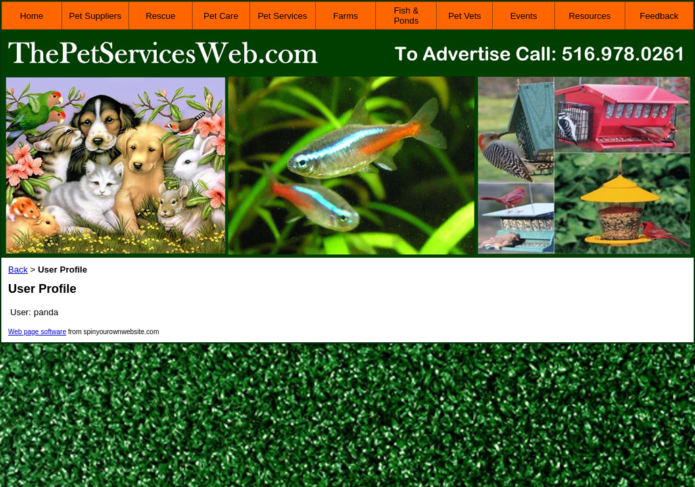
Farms (345, 16)
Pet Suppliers (95, 16)
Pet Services (282, 16)
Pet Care (220, 16)
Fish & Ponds (405, 15)
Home (31, 16)
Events (523, 16)
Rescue (160, 16)
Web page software (37, 331)
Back (18, 269)
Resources (589, 16)
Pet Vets (464, 16)
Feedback (659, 16)
